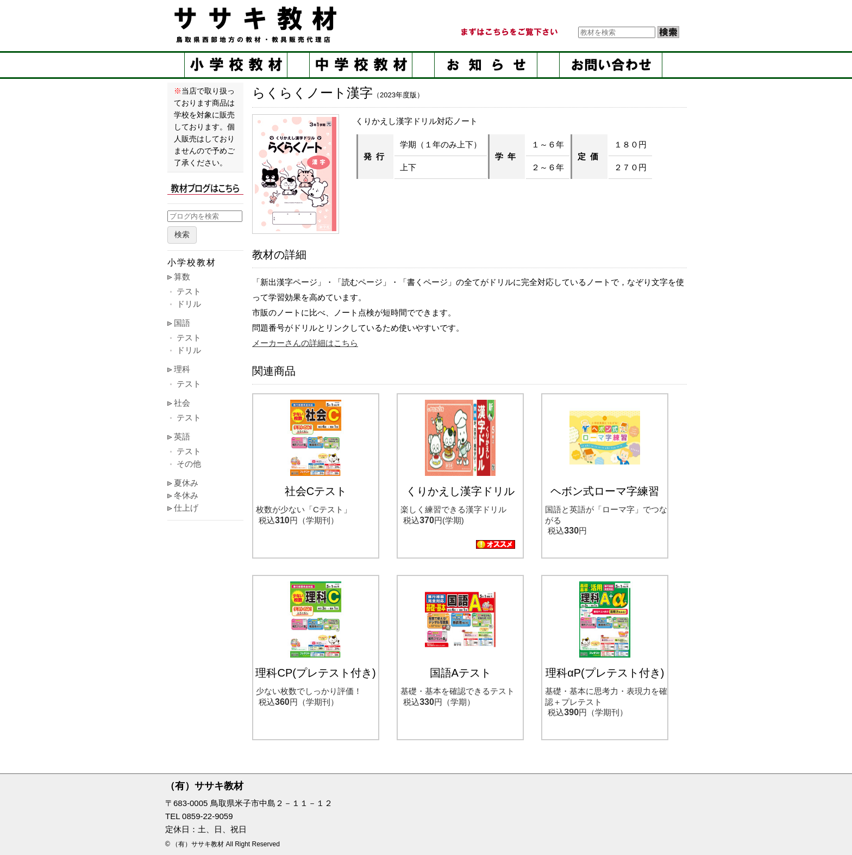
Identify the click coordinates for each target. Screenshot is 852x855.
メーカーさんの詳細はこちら (305, 343)
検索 (182, 235)
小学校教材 (236, 65)
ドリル (189, 303)
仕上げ (186, 507)
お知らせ (486, 65)
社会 (182, 402)
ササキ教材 (257, 24)
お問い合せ (611, 65)
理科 (182, 369)
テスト (189, 291)
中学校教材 (361, 65)
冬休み (186, 495)
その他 (189, 463)
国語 (182, 322)
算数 (182, 276)
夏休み (186, 482)
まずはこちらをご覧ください (508, 32)
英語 (182, 436)
